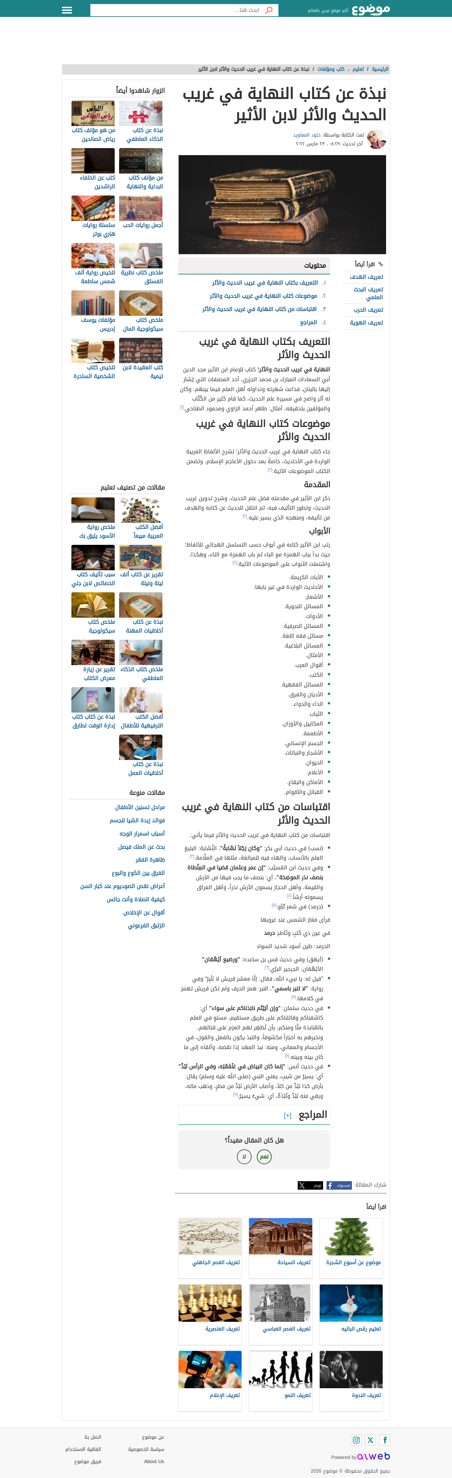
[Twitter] (370, 1440)
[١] (182, 407)
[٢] (270, 469)
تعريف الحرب (368, 310)
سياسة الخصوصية (146, 1449)
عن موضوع (153, 1437)
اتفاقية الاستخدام (83, 1449)
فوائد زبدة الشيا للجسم (137, 821)
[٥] (274, 905)
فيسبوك (343, 1185)
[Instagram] (356, 1440)
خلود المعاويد (307, 135)
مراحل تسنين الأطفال (140, 808)
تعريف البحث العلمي (368, 293)
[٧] (294, 997)
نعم (264, 1156)
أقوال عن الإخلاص (144, 913)
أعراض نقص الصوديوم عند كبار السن (122, 886)
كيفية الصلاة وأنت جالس (136, 900)
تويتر (317, 1185)
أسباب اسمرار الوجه (142, 834)
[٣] (192, 856)
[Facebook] (384, 1440)
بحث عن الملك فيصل (141, 847)
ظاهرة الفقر (150, 860)
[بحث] (268, 10)
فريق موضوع (87, 1461)
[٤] (289, 895)
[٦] (267, 967)
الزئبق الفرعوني (146, 926)
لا (244, 1156)
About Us (154, 1461)
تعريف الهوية (366, 322)
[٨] (287, 1055)
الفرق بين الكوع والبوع (138, 873)
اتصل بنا (93, 1437)
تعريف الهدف (366, 277)
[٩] (235, 1094)
